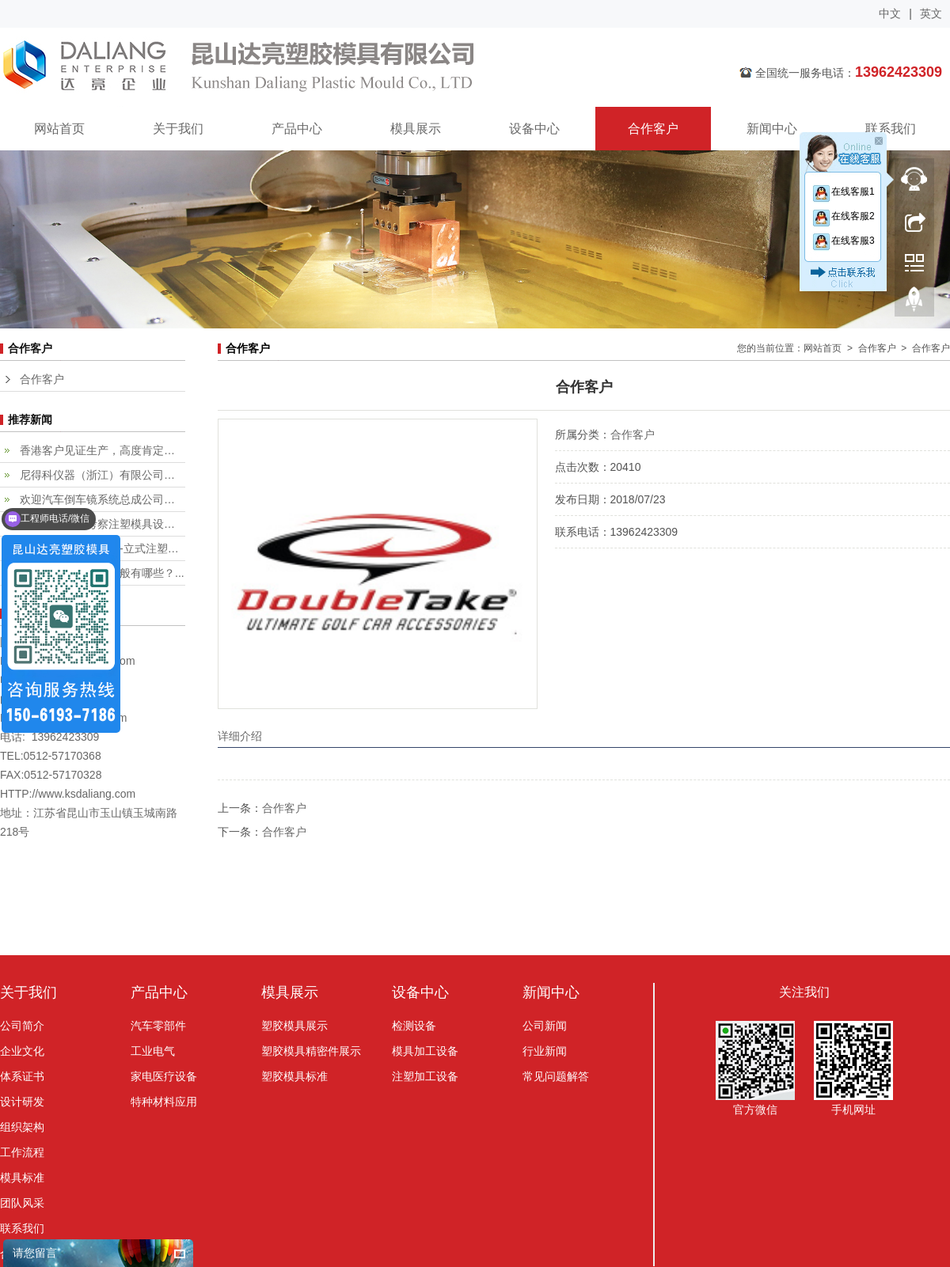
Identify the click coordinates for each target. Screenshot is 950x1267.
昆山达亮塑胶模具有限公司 (336, 67)
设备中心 (534, 128)
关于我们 (178, 128)
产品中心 (297, 128)
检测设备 (414, 1025)
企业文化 (22, 1051)
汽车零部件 (158, 1025)
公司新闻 (544, 1025)
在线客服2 (843, 216)
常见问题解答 (555, 1076)
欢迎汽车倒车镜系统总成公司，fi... (102, 499)
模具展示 (415, 128)
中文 (890, 13)
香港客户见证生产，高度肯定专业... (102, 450)
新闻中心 (772, 128)
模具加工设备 (425, 1051)
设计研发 (22, 1101)
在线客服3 (843, 240)
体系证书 (22, 1076)
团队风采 (22, 1203)
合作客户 (653, 128)
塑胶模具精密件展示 (311, 1051)
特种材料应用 (164, 1101)
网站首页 (59, 128)
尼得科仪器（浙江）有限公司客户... (102, 474)
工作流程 (22, 1152)
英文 (931, 13)
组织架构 (22, 1127)
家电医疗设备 (164, 1076)
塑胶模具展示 (294, 1025)
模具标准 (22, 1177)
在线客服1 (843, 191)
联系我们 (890, 128)
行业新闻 (544, 1051)
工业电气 (153, 1051)
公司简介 (22, 1025)
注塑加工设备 (425, 1076)
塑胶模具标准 (294, 1076)
